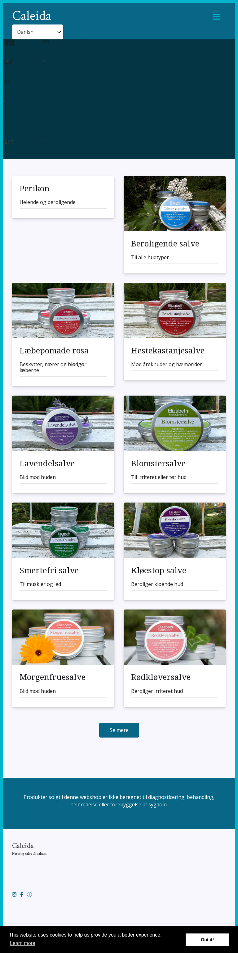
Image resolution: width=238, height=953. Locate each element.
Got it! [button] (207, 939)
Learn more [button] (22, 943)
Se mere (119, 730)
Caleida (31, 16)
